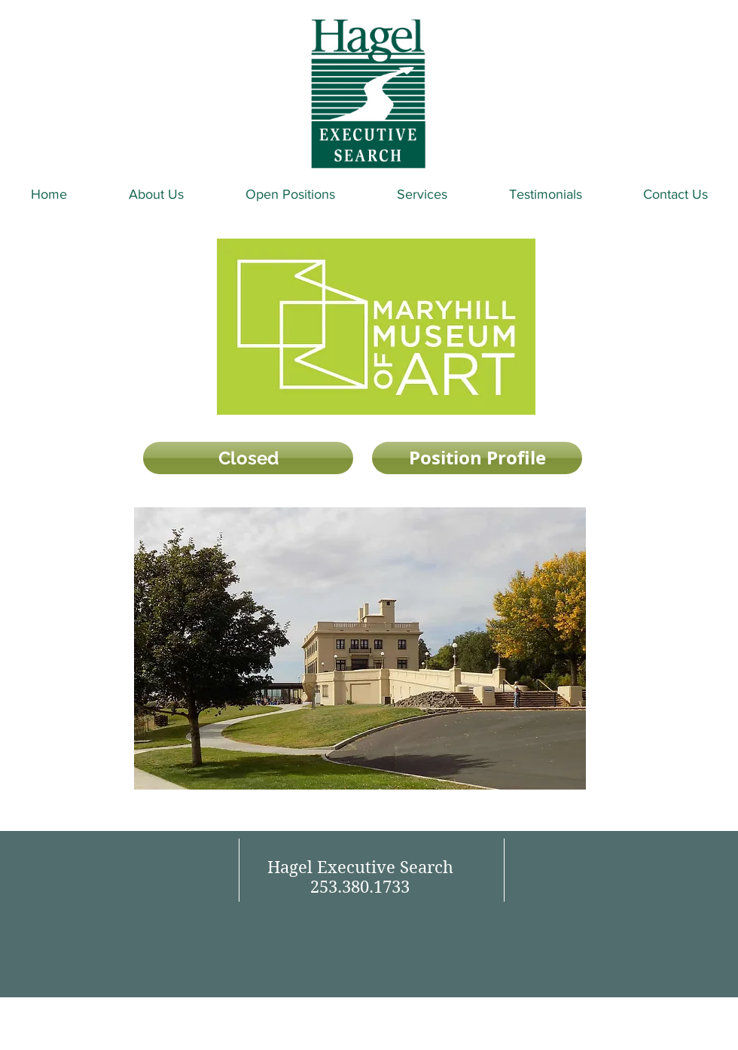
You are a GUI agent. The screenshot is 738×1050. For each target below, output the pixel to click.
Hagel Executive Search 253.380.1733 (360, 876)
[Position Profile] (477, 458)
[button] (248, 458)
